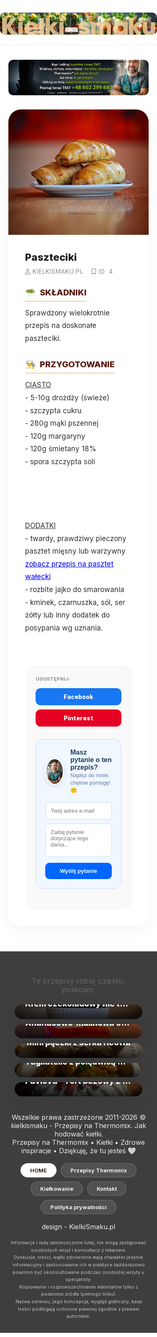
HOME (38, 1170)
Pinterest (78, 718)
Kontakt (107, 1188)
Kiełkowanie (56, 1188)
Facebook (78, 696)
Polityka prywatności (78, 1207)
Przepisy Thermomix (98, 1170)
